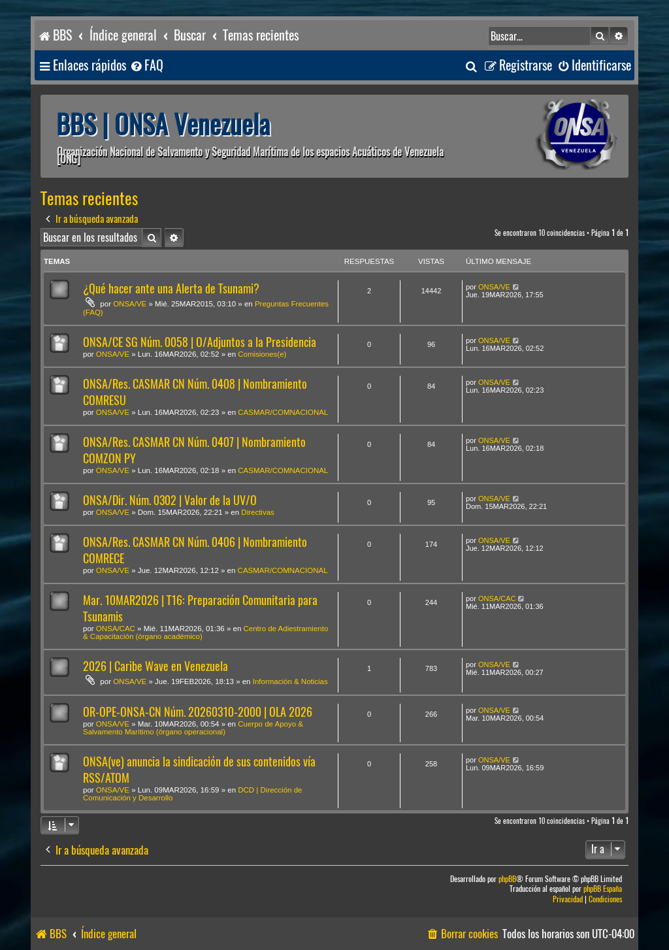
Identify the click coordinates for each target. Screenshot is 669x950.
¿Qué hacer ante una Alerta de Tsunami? (171, 288)
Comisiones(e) (262, 354)
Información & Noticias (290, 681)
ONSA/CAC (115, 628)
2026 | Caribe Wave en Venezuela (155, 666)
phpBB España (602, 889)
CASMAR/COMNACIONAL (283, 412)
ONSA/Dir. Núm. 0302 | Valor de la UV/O (170, 500)
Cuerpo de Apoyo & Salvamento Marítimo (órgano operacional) (193, 728)
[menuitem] (146, 65)
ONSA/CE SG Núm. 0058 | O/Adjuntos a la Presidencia (199, 342)
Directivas (257, 512)
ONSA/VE (129, 304)
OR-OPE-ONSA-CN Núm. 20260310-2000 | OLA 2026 (197, 712)
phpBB (507, 879)
